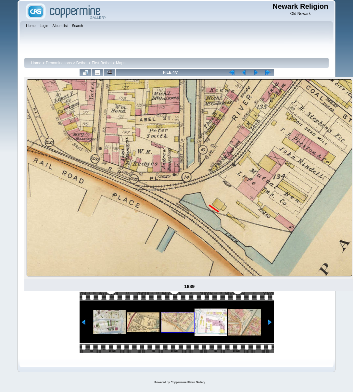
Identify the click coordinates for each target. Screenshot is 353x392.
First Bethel (102, 63)
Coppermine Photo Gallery (187, 382)
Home (36, 63)
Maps (120, 63)
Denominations (59, 63)
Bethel (81, 63)
